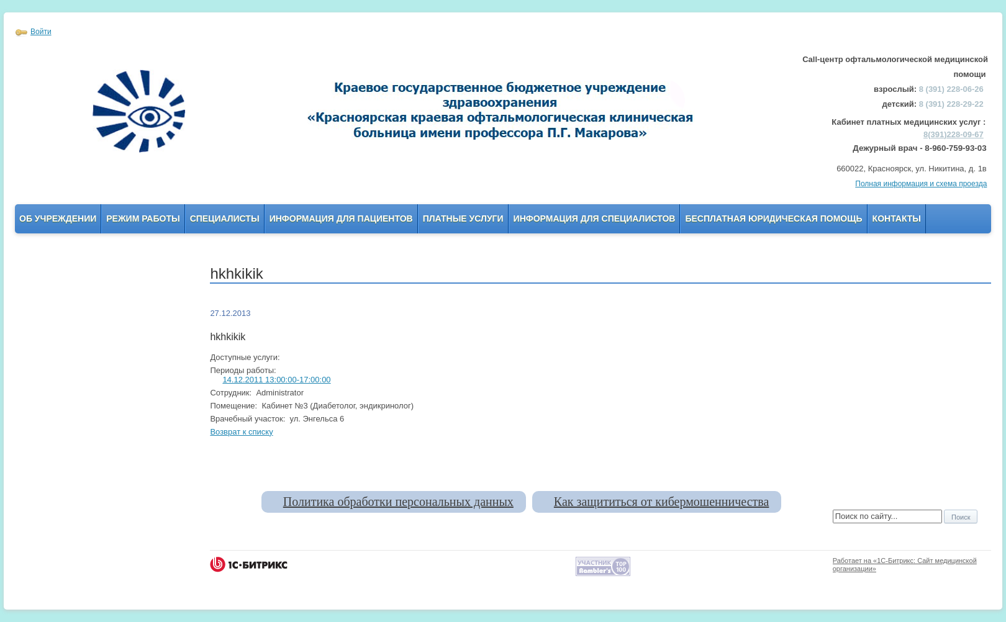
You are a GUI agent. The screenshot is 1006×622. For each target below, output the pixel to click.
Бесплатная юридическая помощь (773, 218)
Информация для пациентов (341, 218)
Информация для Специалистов (595, 218)
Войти (41, 31)
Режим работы (142, 218)
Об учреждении (57, 218)
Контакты (896, 218)
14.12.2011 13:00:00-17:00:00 (276, 379)
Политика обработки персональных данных (398, 501)
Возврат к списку (241, 431)
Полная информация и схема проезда (921, 183)
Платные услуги (463, 218)
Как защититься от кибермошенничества (661, 501)
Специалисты (225, 218)
